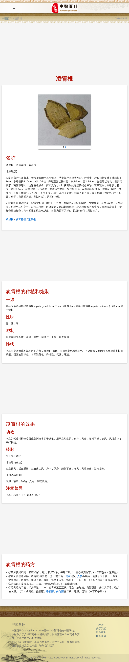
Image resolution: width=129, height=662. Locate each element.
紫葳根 (32, 219)
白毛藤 (60, 591)
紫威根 (9, 219)
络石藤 (50, 591)
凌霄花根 (21, 219)
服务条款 (101, 636)
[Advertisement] (64, 48)
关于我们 (101, 628)
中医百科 (7, 18)
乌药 (68, 576)
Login (101, 624)
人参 (79, 576)
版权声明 (101, 632)
